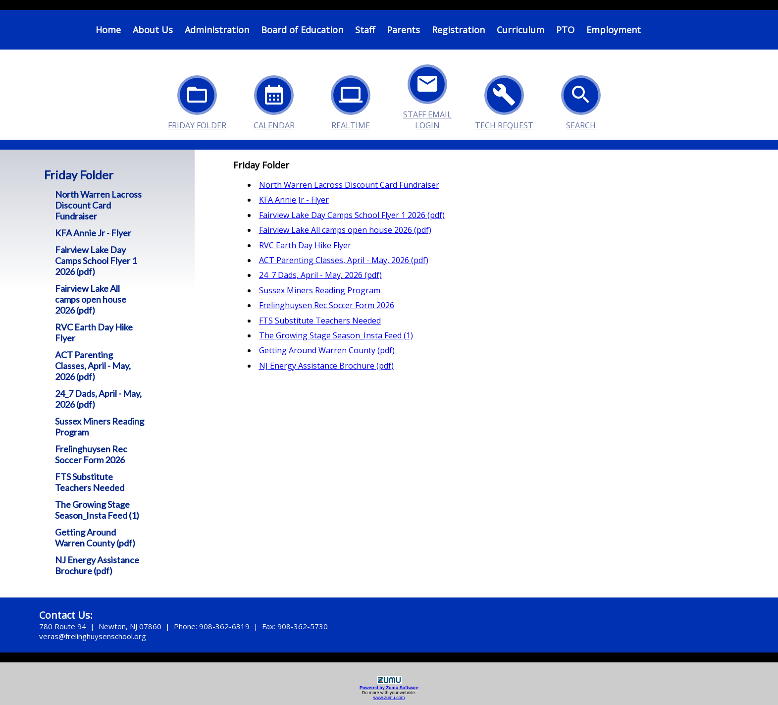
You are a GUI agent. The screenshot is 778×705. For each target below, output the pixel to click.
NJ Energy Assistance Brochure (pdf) (97, 565)
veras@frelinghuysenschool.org (92, 636)
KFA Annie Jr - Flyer (93, 232)
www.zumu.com (389, 697)
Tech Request (504, 100)
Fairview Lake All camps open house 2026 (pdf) (90, 299)
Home (108, 30)
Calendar (274, 100)
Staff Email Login (427, 89)
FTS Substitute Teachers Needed (89, 482)
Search (581, 100)
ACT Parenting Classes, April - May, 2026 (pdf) (93, 365)
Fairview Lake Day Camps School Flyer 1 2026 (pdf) (96, 260)
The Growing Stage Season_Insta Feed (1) (97, 510)
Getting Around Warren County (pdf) (95, 537)
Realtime (350, 100)
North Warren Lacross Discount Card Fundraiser (98, 205)
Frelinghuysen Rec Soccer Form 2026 (91, 454)
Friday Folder (197, 100)
